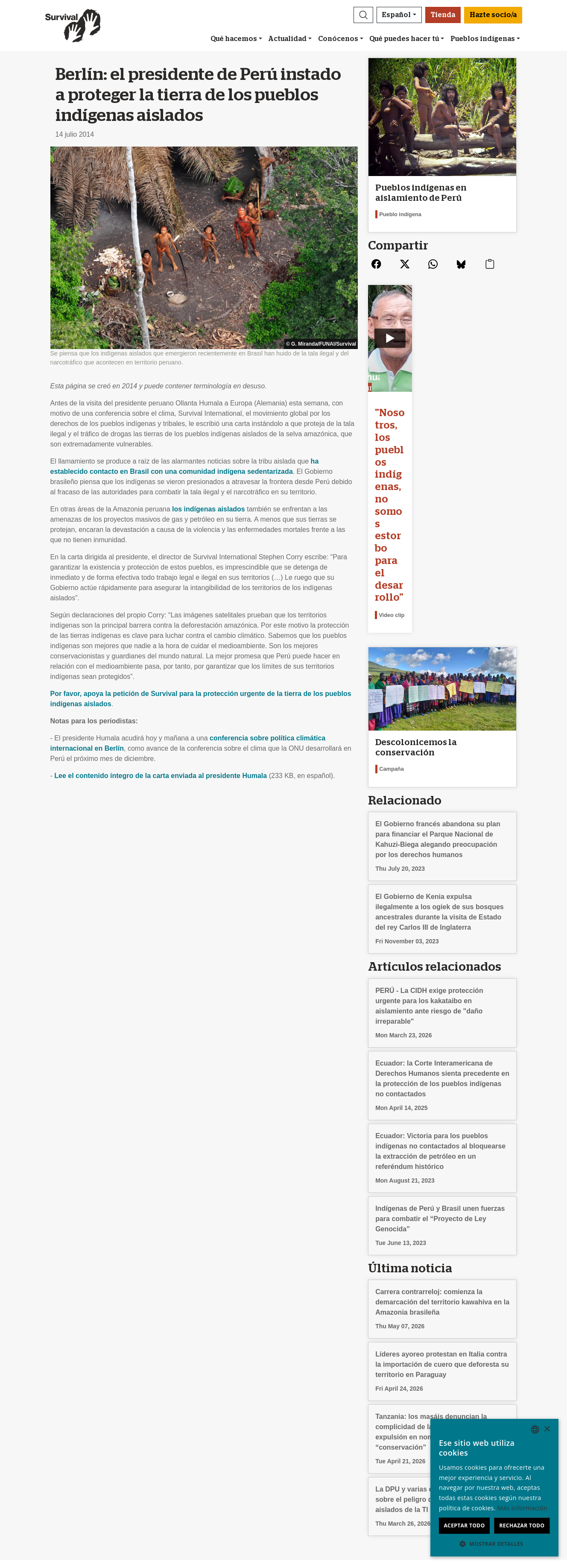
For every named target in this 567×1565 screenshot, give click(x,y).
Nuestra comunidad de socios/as (337, 1409)
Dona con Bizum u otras (324, 1419)
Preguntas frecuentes (57, 1429)
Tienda (443, 15)
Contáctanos (44, 1419)
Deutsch (432, 1409)
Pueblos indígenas (482, 38)
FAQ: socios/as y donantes (328, 1460)
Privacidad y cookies (56, 1450)
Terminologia (44, 1440)
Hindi (427, 1470)
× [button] (547, 1429)
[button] (363, 15)
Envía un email (179, 1419)
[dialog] (494, 1487)
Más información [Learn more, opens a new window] (522, 1508)
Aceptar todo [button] (464, 1525)
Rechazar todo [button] (521, 1525)
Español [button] (396, 15)
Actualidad (287, 38)
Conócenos (338, 38)
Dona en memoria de (320, 1440)
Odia (427, 1481)
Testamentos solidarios (323, 1450)
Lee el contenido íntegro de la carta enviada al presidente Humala (160, 775)
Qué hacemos (233, 38)
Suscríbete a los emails (192, 1409)
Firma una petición (185, 1429)
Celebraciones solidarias (325, 1429)
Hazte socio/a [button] (493, 15)
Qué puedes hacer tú (404, 38)
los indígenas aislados (208, 509)
